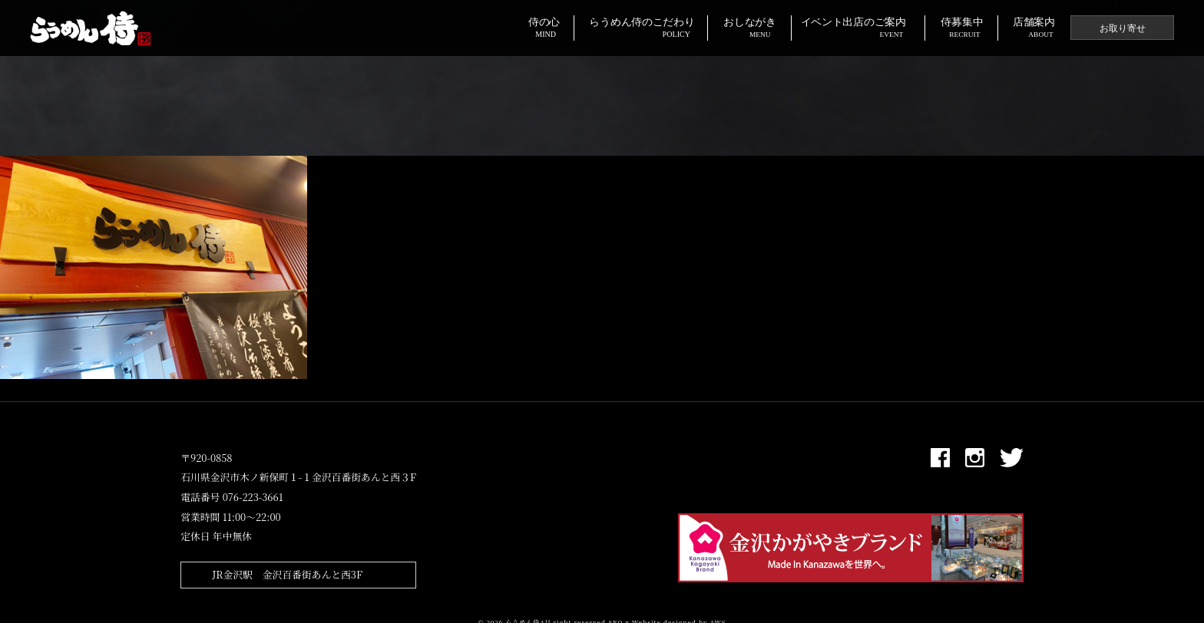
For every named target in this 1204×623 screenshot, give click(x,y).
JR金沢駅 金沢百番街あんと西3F (287, 574)
